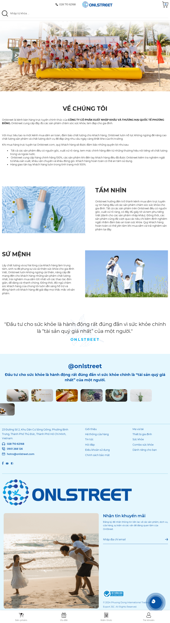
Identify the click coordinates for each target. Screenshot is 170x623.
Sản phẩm (21, 620)
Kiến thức (106, 620)
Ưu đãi (64, 620)
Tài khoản (149, 620)
